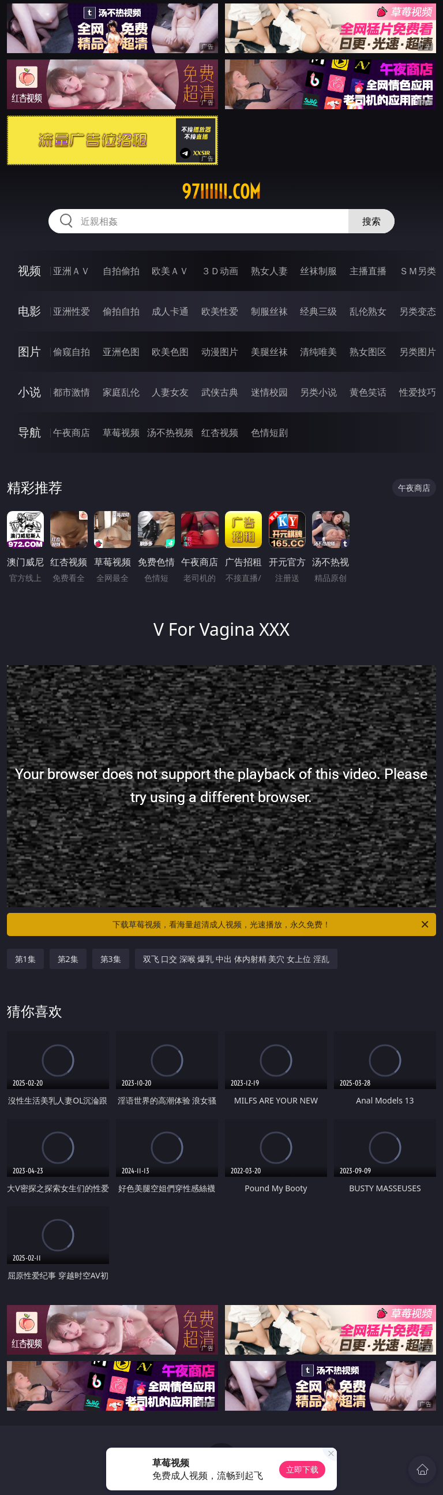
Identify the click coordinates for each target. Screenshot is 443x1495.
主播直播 (368, 270)
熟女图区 (368, 351)
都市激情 (71, 392)
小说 (29, 392)
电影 (29, 311)
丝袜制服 (318, 270)
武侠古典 (219, 392)
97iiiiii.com (221, 191)
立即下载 (302, 1469)
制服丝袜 (269, 311)
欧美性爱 (219, 311)
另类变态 (417, 311)
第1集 (25, 958)
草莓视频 (121, 432)
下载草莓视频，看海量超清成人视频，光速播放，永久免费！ (271, 924)
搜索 (371, 221)
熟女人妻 (269, 270)
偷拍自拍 (121, 311)
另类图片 (417, 351)
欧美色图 (170, 351)
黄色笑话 (368, 392)
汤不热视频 (170, 432)
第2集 (68, 958)
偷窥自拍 (71, 351)
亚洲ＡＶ (71, 270)
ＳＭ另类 (417, 270)
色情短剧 (269, 432)
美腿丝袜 (269, 351)
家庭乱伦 (121, 392)
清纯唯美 (318, 351)
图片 (29, 351)
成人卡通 (170, 311)
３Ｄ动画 (219, 270)
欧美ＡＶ (170, 270)
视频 (29, 270)
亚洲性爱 (71, 311)
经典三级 (318, 311)
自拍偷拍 (121, 270)
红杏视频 (219, 432)
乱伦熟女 (368, 311)
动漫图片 (219, 351)
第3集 (110, 958)
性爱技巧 (417, 392)
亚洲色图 (121, 351)
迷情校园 (269, 392)
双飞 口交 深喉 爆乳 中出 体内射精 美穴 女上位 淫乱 (236, 958)
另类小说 (318, 392)
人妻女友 (170, 392)
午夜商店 (71, 432)
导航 (29, 432)
